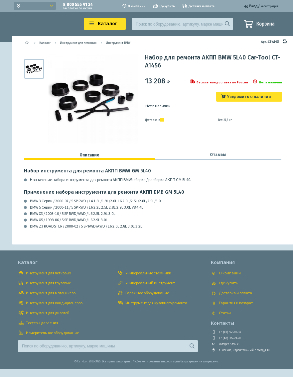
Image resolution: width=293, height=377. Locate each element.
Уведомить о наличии (249, 96)
